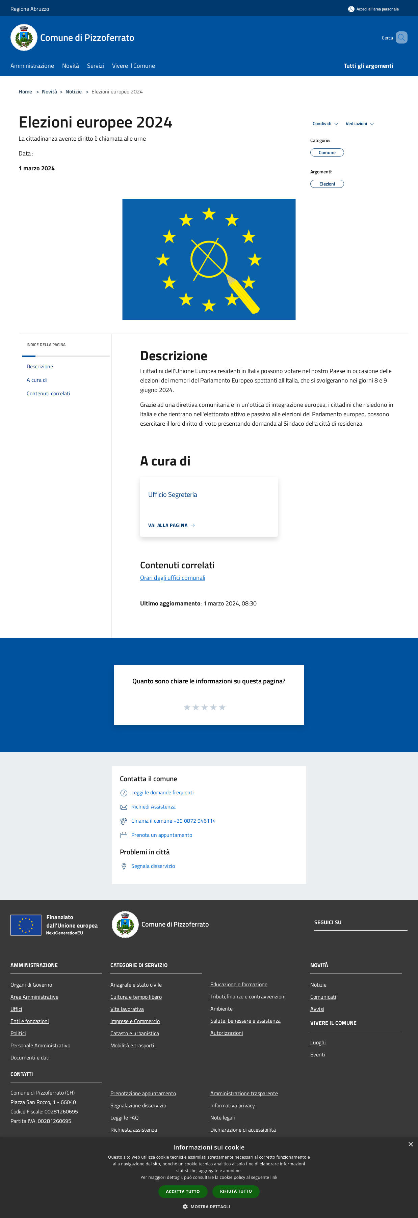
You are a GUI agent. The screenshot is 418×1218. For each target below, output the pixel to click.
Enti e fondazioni (29, 1021)
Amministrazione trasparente (244, 1093)
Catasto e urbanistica (134, 1033)
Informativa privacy (232, 1105)
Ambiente (221, 1008)
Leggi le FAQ (124, 1117)
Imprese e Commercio (135, 1021)
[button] (209, 1206)
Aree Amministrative (34, 997)
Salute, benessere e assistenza (245, 1021)
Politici (18, 1033)
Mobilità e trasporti (132, 1045)
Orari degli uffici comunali (172, 577)
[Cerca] (399, 37)
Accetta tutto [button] (183, 1191)
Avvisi (317, 1009)
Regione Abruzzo (29, 9)
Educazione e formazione (238, 984)
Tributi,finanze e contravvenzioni (248, 996)
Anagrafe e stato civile (136, 985)
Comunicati (323, 997)
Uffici (16, 1009)
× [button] (410, 1144)
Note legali (222, 1117)
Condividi (326, 124)
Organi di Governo (31, 985)
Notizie (74, 91)
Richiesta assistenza (133, 1130)
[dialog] (209, 1177)
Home (25, 91)
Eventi (317, 1054)
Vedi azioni (361, 124)
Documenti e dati (30, 1057)
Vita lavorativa (127, 1009)
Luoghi (318, 1042)
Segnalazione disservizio (138, 1105)
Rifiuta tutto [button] (236, 1191)
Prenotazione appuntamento (143, 1093)
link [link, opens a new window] (274, 1177)
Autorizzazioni (226, 1033)
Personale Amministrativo (40, 1045)
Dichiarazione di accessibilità (243, 1130)
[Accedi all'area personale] (373, 9)
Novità (49, 91)
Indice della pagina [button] (46, 344)
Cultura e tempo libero (136, 997)
